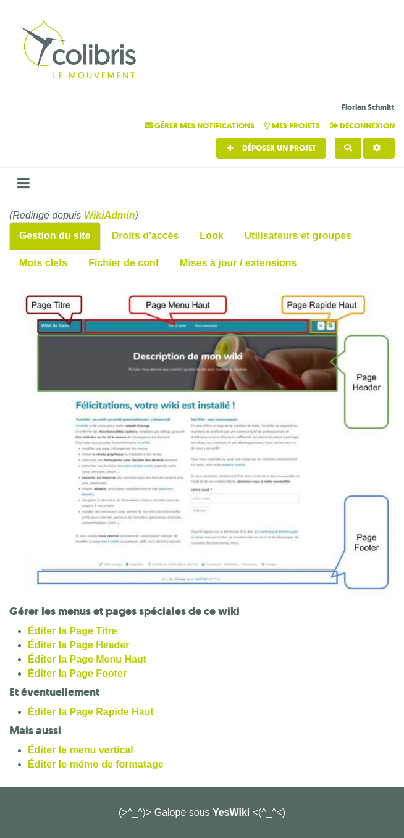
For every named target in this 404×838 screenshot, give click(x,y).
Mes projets (293, 125)
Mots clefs (43, 263)
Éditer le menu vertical (80, 750)
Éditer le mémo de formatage (96, 764)
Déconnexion (362, 125)
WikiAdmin (109, 215)
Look (211, 235)
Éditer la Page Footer (77, 673)
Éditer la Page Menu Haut (87, 659)
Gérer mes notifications (200, 125)
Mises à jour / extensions (238, 263)
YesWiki (231, 812)
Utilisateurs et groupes (298, 235)
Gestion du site (55, 235)
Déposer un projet (270, 148)
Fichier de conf (123, 263)
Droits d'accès (145, 235)
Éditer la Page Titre (72, 631)
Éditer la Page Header (79, 645)
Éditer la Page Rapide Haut (91, 711)
